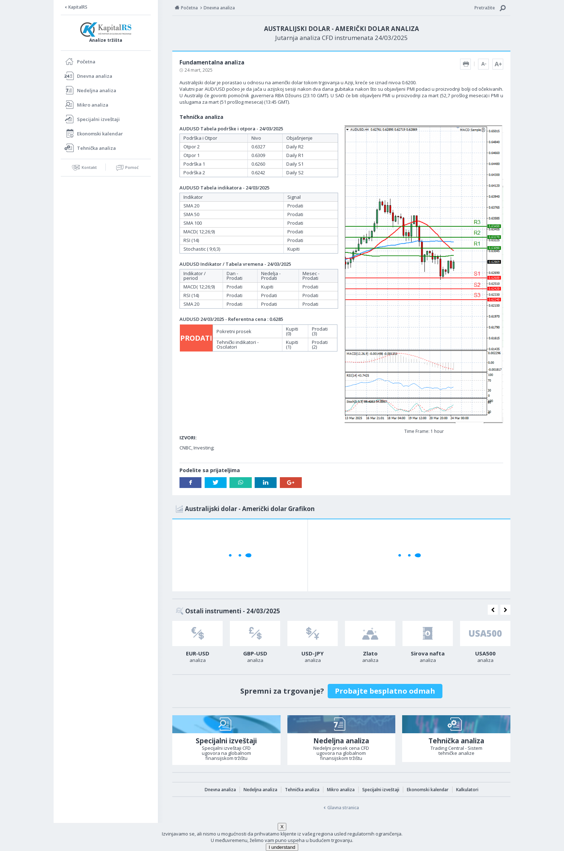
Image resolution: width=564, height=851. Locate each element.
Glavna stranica (343, 808)
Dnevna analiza (94, 76)
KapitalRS (77, 7)
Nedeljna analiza (96, 90)
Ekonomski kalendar (100, 133)
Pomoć (131, 167)
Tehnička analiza (96, 148)
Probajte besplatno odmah (385, 691)
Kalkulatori (467, 790)
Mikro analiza (92, 105)
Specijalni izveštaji (98, 119)
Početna (86, 61)
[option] (197, 644)
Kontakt (89, 167)
